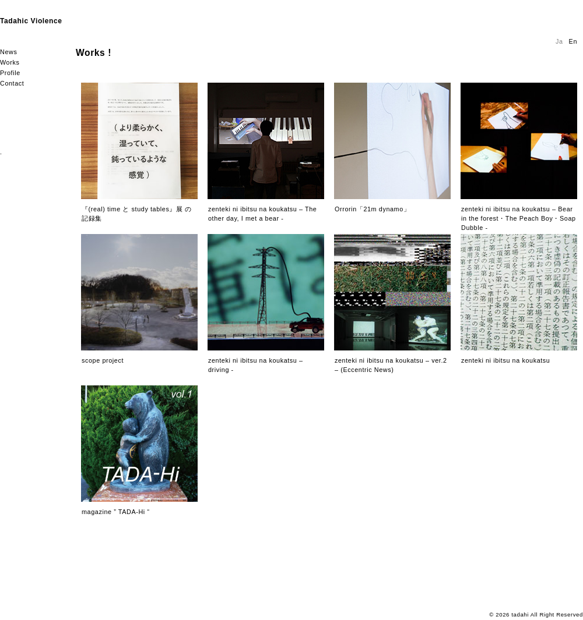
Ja (559, 41)
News (8, 51)
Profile (10, 72)
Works (9, 62)
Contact (12, 83)
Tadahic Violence (31, 21)
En (573, 41)
